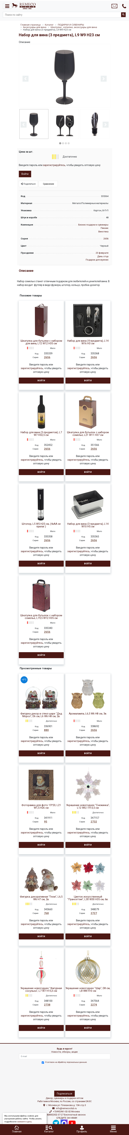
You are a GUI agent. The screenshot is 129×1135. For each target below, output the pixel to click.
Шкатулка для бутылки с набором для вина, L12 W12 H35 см (41, 342)
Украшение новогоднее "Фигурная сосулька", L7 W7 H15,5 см (41, 989)
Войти (25, 174)
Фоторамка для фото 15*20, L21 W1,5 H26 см (41, 806)
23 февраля (102, 253)
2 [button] (63, 143)
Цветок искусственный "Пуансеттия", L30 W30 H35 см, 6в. (87, 898)
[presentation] (34, 1076)
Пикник (104, 228)
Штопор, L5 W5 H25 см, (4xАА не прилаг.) (41, 525)
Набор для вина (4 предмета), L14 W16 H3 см (87, 342)
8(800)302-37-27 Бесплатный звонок (66, 1114)
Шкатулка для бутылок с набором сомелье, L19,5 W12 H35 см (41, 616)
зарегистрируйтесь (54, 165)
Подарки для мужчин (97, 259)
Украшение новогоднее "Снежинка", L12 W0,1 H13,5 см (88, 806)
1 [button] (60, 143)
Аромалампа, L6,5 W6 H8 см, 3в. (88, 713)
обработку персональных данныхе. (72, 1062)
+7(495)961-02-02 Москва (66, 1111)
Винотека (103, 231)
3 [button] (66, 143)
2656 (105, 238)
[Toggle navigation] (7, 6)
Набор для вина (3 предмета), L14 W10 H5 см (87, 525)
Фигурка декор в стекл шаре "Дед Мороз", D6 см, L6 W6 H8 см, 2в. (41, 715)
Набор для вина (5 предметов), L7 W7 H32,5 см (41, 433)
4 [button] (69, 143)
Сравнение (48, 184)
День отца (102, 256)
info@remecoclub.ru (66, 1108)
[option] (64, 76)
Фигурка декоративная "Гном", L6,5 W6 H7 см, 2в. (41, 898)
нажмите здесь (24, 1122)
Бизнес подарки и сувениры (93, 224)
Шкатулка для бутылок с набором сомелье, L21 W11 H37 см (88, 433)
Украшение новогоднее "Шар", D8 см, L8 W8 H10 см (87, 989)
